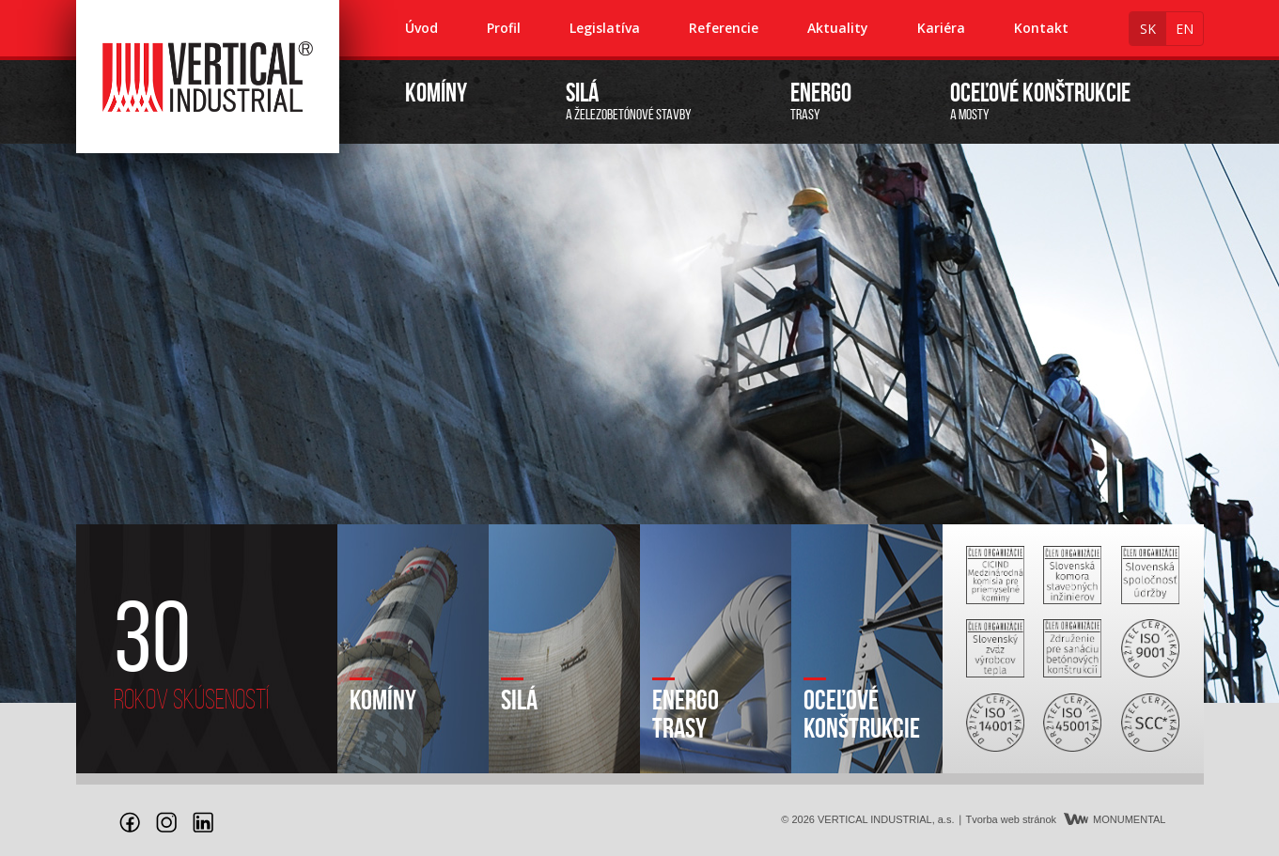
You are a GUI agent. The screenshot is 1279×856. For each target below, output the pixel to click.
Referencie (723, 28)
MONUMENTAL (1114, 819)
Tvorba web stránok (1010, 819)
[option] (639, 423)
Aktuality (837, 28)
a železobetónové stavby (629, 102)
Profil (504, 28)
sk (1148, 29)
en (1184, 29)
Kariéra (941, 28)
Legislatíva (604, 28)
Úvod (421, 28)
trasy (820, 102)
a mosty (1040, 102)
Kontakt (1041, 28)
